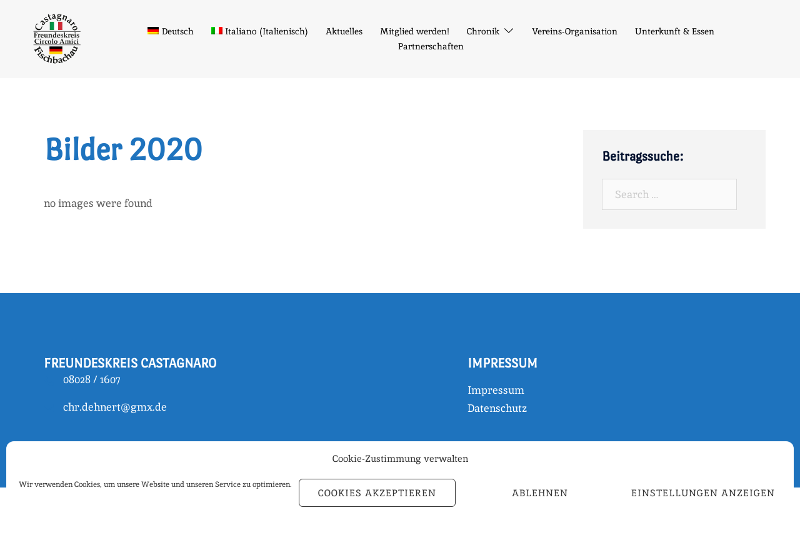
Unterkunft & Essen (674, 31)
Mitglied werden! (414, 31)
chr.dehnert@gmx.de (115, 407)
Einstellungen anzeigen (703, 493)
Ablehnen (540, 493)
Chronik (483, 31)
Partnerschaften (431, 46)
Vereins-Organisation (575, 31)
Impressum (496, 390)
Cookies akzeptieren (377, 493)
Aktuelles (344, 31)
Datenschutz (497, 408)
